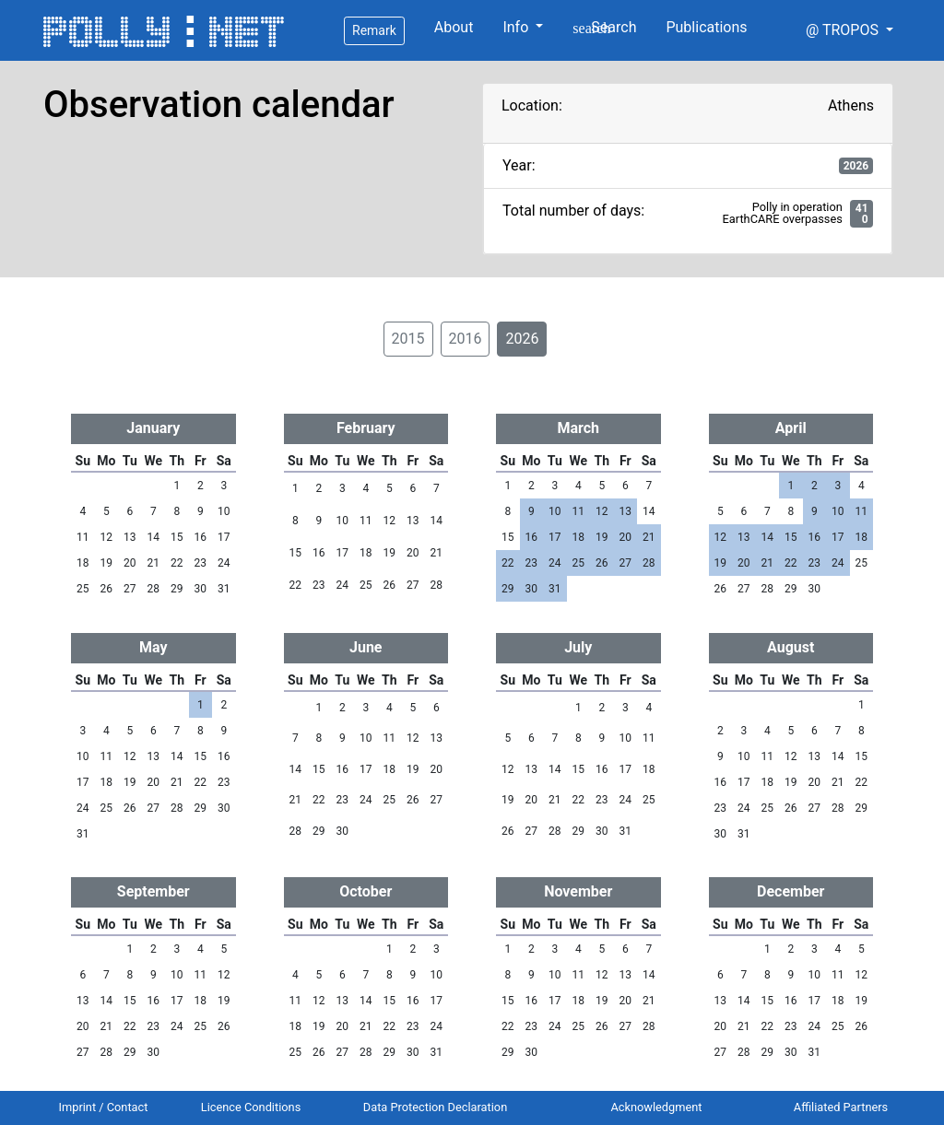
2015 (408, 338)
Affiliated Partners (841, 1107)
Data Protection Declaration (435, 1107)
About (454, 27)
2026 (521, 338)
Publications (706, 27)
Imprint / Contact (103, 1107)
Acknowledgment (656, 1107)
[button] (849, 30)
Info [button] (517, 27)
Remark (374, 30)
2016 (465, 338)
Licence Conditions (251, 1107)
